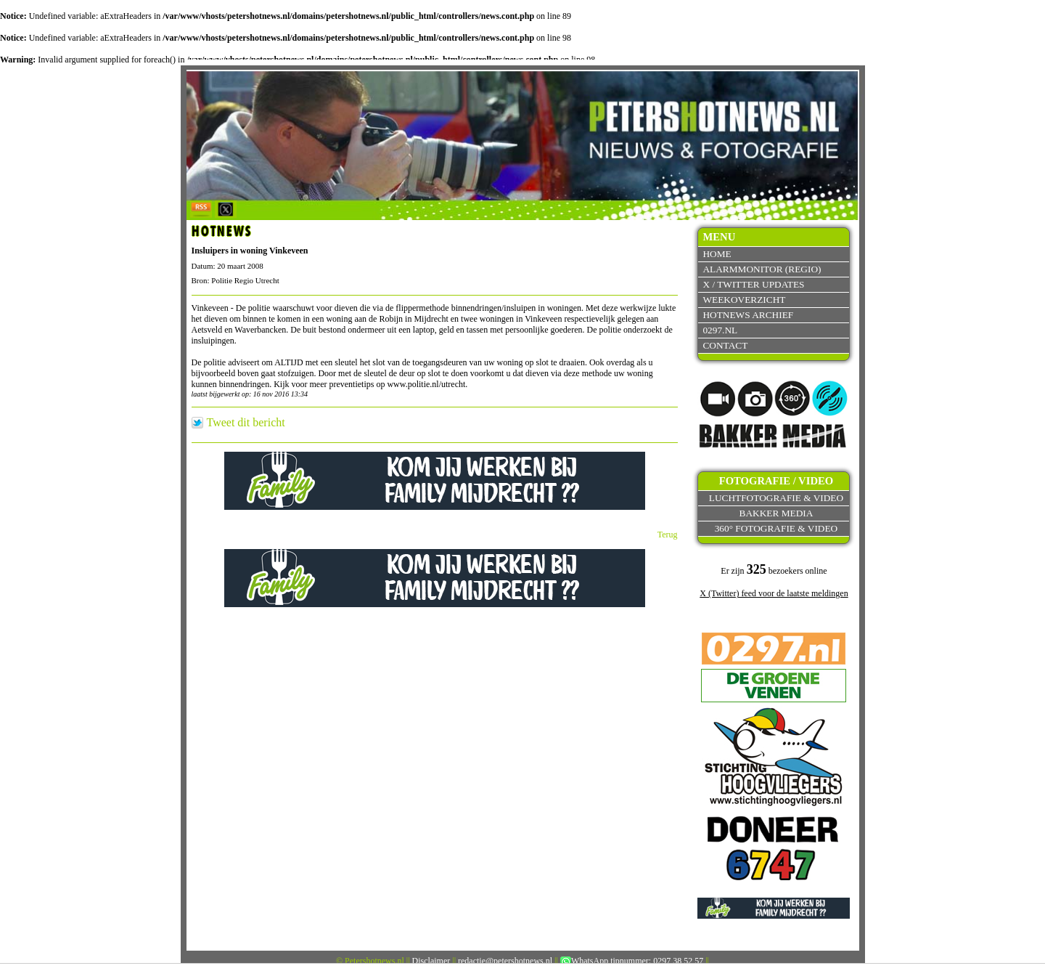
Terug (667, 534)
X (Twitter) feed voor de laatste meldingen (774, 593)
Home (716, 253)
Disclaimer (431, 961)
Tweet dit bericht (246, 422)
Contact (724, 345)
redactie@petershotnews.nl (505, 961)
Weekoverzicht (743, 299)
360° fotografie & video (776, 528)
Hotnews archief (747, 314)
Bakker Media (776, 513)
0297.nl (719, 330)
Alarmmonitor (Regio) (761, 269)
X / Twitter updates (753, 284)
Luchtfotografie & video (776, 497)
